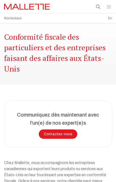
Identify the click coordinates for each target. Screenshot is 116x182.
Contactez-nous (58, 133)
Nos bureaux (13, 18)
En (110, 18)
